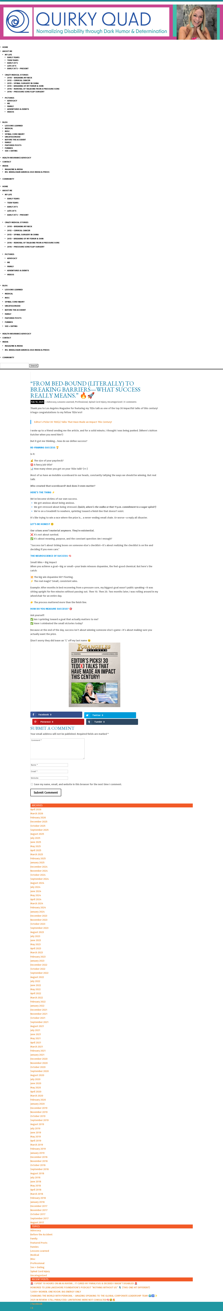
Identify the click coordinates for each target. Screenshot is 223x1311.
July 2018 (35, 1170)
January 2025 (37, 855)
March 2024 (36, 896)
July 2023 (35, 929)
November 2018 (39, 1154)
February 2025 (38, 851)
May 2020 (35, 1080)
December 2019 (38, 1100)
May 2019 (35, 1129)
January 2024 (37, 904)
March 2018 (36, 1186)
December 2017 (38, 1199)
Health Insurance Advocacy (16, 158)
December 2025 (38, 814)
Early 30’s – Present (18, 68)
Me (8, 103)
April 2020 (35, 1084)
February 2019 (38, 1141)
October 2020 (38, 1059)
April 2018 (35, 1182)
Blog (5, 122)
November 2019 (39, 1104)
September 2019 (39, 1113)
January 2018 (37, 1194)
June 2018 (35, 1174)
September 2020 (39, 1064)
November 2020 (39, 1055)
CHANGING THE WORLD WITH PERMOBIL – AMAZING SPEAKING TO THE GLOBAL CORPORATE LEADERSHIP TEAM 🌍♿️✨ (93, 1288)
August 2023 (37, 925)
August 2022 (37, 970)
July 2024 (35, 880)
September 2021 (39, 1014)
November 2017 (39, 1203)
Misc (7, 131)
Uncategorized (12, 137)
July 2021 (35, 1023)
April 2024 (35, 892)
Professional (81, 402)
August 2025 (37, 826)
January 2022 (37, 998)
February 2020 (38, 1092)
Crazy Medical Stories (16, 75)
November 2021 (38, 1006)
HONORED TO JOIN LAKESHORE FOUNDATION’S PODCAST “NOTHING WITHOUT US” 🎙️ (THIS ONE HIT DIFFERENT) (90, 1280)
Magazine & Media (14, 169)
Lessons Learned (14, 126)
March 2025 (36, 847)
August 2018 (37, 1166)
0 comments (130, 402)
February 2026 (38, 810)
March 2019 (36, 1137)
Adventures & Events (18, 109)
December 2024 (39, 859)
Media (5, 166)
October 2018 (38, 1158)
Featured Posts (13, 145)
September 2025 (39, 822)
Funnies (9, 148)
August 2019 (37, 1117)
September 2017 (39, 1211)
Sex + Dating (11, 151)
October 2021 (37, 1010)
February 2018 (38, 1190)
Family (10, 106)
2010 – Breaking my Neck (19, 78)
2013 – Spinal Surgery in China (23, 83)
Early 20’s (12, 63)
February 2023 (38, 949)
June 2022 (35, 978)
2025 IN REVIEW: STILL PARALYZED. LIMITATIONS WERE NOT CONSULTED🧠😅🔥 (72, 1292)
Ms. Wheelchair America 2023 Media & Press (27, 172)
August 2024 (37, 876)
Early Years (13, 57)
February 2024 (38, 900)
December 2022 (38, 957)
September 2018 (39, 1162)
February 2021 (38, 1043)
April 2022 (35, 986)
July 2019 (35, 1121)
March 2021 (36, 1039)
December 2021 (38, 1002)
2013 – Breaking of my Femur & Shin (25, 86)
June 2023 (35, 933)
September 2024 (39, 871)
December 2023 (38, 908)
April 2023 (35, 941)
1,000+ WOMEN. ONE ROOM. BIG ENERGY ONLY (55, 1284)
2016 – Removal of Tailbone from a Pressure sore (33, 89)
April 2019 (35, 1133)
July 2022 (35, 974)
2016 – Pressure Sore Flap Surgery (25, 92)
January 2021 (37, 1047)
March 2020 (36, 1088)
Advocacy (12, 101)
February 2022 (38, 994)
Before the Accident (15, 140)
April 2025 (35, 843)
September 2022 (39, 965)
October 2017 (37, 1207)
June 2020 (35, 1076)
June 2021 (35, 1027)
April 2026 (35, 802)
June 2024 (35, 884)
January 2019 (37, 1145)
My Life (8, 55)
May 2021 (35, 1031)
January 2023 (37, 953)
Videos (10, 112)
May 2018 (35, 1178)
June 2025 (35, 835)
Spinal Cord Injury (15, 134)
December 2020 (39, 1051)
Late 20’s (11, 66)
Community (8, 179)
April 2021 (35, 1035)
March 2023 (36, 945)
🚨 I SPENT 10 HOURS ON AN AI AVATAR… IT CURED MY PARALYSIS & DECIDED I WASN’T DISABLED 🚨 (83, 1276)
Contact (6, 162)
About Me (7, 51)
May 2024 (35, 888)
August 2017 (37, 1215)
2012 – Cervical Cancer (18, 80)
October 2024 (38, 867)
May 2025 (35, 839)
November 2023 (38, 912)
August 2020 (37, 1068)
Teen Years (12, 60)
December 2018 (39, 1149)
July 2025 (35, 831)
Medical (9, 128)
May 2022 (35, 982)
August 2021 (37, 1019)
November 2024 (39, 863)
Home (5, 47)
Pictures (9, 98)
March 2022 (36, 990)
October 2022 (37, 961)
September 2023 (39, 920)
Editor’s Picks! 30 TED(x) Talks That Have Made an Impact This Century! (73, 422)
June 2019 (35, 1125)
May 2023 (35, 937)
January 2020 (37, 1096)
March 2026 (36, 806)
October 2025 (37, 818)
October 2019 (37, 1108)
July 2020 (35, 1072)
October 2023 (37, 916)
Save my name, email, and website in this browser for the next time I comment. (78, 777)
